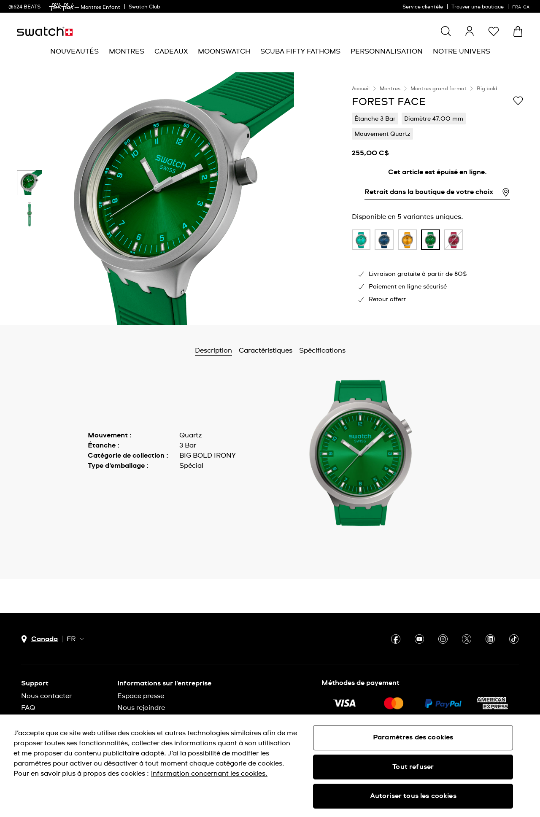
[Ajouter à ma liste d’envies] (518, 101)
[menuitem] (74, 51)
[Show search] (446, 31)
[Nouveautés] (74, 51)
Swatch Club (144, 7)
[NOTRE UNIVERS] (461, 51)
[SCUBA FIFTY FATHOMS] (300, 51)
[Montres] (126, 51)
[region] (437, 198)
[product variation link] (361, 240)
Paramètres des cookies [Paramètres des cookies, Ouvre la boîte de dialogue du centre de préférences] (413, 737)
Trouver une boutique (477, 7)
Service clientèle (422, 7)
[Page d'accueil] (45, 31)
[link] (61, 7)
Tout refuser (413, 766)
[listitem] (361, 242)
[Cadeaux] (171, 51)
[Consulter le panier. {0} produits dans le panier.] (518, 31)
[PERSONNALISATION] (387, 51)
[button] (493, 31)
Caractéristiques (265, 350)
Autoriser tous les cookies (413, 796)
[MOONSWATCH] (224, 51)
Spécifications (322, 350)
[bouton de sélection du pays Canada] (39, 639)
